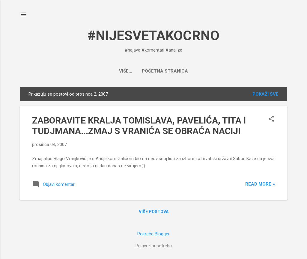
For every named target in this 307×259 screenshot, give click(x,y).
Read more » (260, 184)
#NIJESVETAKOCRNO (153, 35)
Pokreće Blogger (153, 234)
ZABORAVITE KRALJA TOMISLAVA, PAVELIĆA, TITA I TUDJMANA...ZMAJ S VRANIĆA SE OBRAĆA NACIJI (139, 125)
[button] (271, 119)
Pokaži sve (265, 94)
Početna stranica (153, 71)
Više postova (153, 211)
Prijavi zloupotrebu (154, 246)
